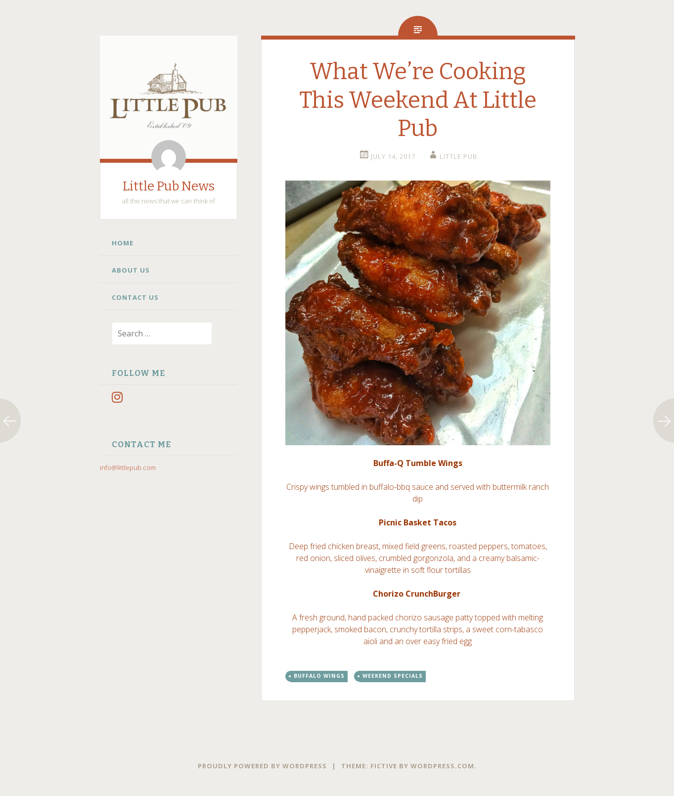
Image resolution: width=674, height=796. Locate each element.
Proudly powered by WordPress (262, 765)
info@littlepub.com (128, 467)
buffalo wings (319, 675)
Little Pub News (169, 186)
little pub (458, 156)
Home (123, 242)
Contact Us (135, 297)
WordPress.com (442, 765)
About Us (131, 270)
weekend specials (392, 675)
